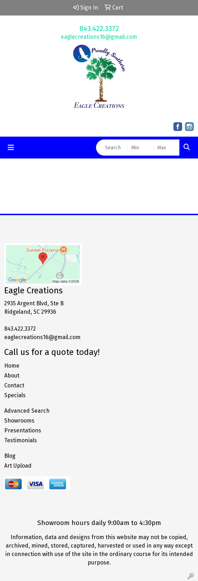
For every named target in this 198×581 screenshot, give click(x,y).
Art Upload (18, 465)
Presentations (22, 430)
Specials (15, 395)
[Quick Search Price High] (166, 147)
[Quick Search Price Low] (140, 147)
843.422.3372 (99, 28)
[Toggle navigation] (11, 147)
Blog (9, 455)
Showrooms (19, 420)
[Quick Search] (112, 147)
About (11, 375)
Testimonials (20, 440)
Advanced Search (27, 410)
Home (11, 365)
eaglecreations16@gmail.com (99, 36)
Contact (14, 385)
